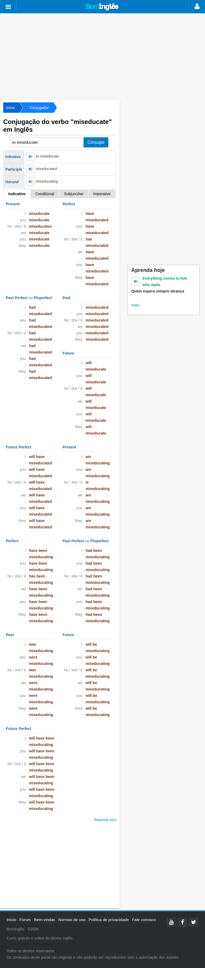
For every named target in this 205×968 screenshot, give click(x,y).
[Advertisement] (102, 56)
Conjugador (39, 108)
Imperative (102, 194)
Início (10, 108)
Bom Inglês (102, 7)
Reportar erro (105, 820)
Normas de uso (71, 919)
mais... (136, 305)
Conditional (45, 194)
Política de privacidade (109, 919)
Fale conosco (144, 919)
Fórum (25, 919)
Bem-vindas (44, 919)
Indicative (17, 194)
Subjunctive (73, 194)
